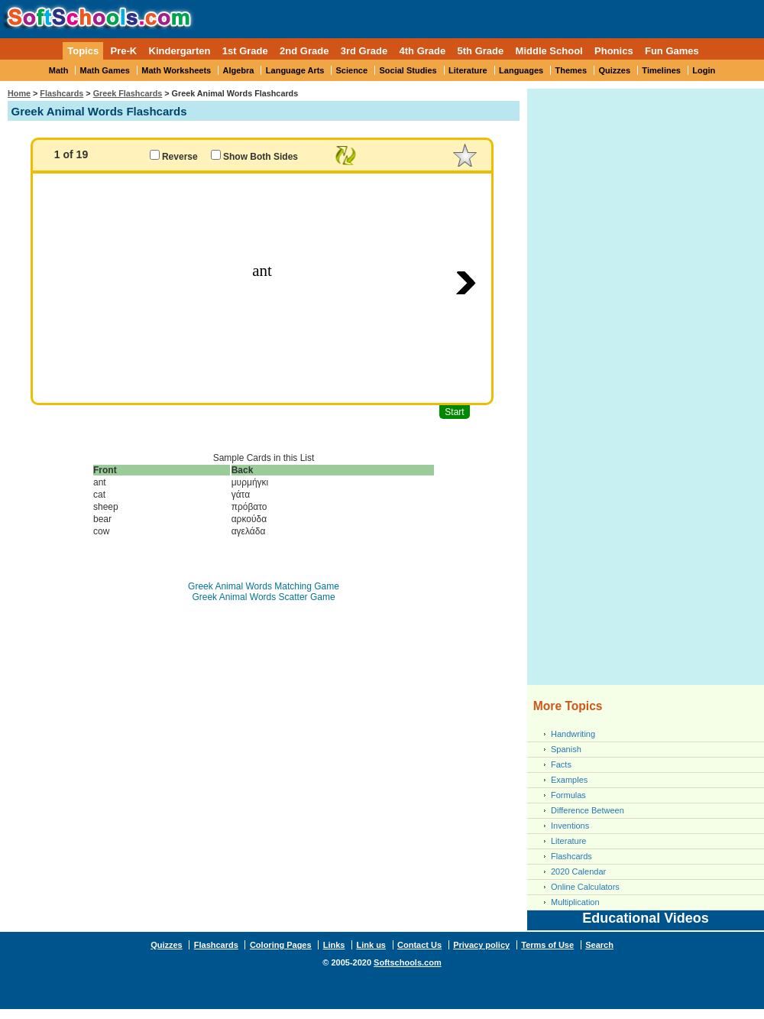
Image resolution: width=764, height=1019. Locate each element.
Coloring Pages (281, 944)
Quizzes (614, 70)
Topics (83, 51)
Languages (521, 70)
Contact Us (419, 944)
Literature (467, 70)
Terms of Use (547, 944)
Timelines (661, 70)
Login (703, 70)
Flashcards (61, 93)
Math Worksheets (176, 70)
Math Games (105, 70)
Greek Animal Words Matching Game (263, 586)
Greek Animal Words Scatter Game (263, 597)
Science (352, 70)
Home (19, 93)
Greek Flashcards (128, 93)
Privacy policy (481, 944)
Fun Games (672, 51)
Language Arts (295, 70)
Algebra (238, 70)
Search (599, 944)
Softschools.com (408, 962)
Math (59, 70)
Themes (571, 70)
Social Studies (407, 70)
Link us (371, 944)
